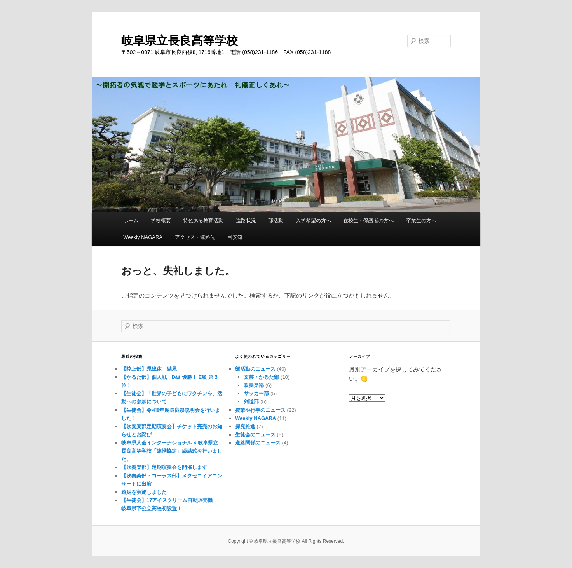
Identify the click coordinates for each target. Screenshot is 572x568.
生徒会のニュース (255, 434)
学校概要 (161, 220)
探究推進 (245, 426)
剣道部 (251, 401)
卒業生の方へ (421, 220)
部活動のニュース (255, 369)
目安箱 (234, 237)
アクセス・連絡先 (195, 237)
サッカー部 (256, 393)
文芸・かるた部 (261, 377)
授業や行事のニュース (260, 410)
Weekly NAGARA (142, 237)
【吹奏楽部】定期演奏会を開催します (164, 467)
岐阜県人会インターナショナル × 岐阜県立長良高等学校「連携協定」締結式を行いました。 (171, 451)
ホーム (130, 220)
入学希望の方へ (313, 220)
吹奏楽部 (254, 385)
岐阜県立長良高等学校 (179, 40)
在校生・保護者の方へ (368, 220)
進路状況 (246, 220)
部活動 (275, 220)
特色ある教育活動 (203, 220)
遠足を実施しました (144, 492)
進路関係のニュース (258, 443)
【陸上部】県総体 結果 (149, 369)
